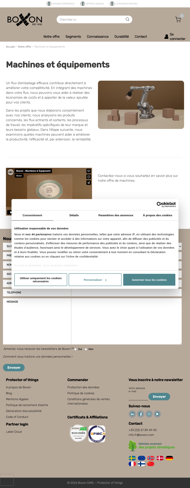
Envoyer (13, 367)
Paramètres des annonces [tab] (115, 215)
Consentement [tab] (32, 215)
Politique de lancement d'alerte (27, 405)
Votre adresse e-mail (137, 390)
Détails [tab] (74, 215)
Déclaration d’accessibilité (24, 411)
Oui (78, 349)
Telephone (14, 292)
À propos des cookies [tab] (157, 215)
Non (89, 349)
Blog (9, 393)
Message (12, 301)
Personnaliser (95, 279)
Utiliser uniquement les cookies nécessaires (41, 280)
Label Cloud (14, 431)
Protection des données (83, 387)
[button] (178, 19)
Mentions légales (17, 399)
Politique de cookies (80, 393)
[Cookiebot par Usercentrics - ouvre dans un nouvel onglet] (159, 204)
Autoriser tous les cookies (149, 279)
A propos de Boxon (18, 387)
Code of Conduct (17, 417)
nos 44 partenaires (38, 234)
